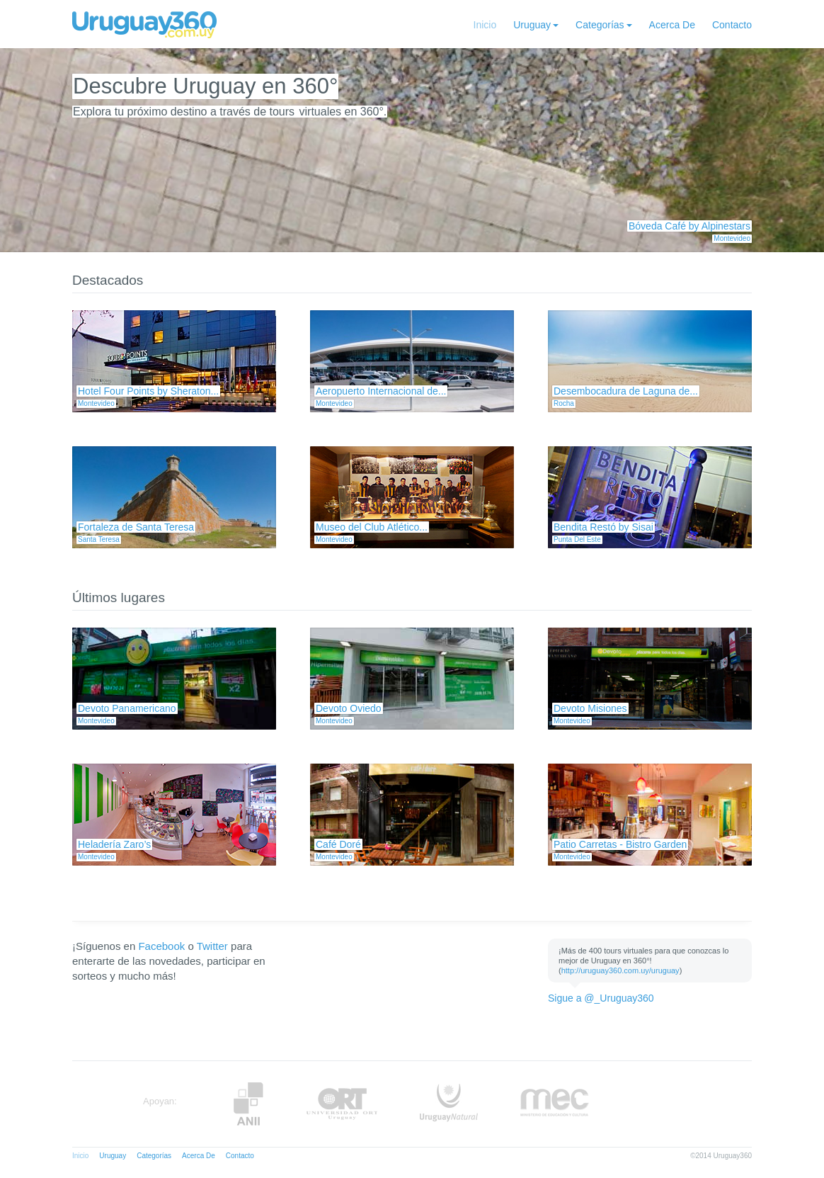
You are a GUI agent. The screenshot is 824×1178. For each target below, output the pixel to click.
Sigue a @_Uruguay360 (601, 998)
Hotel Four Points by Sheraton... (148, 391)
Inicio (485, 24)
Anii (248, 1104)
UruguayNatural (449, 1104)
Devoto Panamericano (127, 708)
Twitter (212, 946)
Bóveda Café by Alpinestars (689, 226)
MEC (554, 1104)
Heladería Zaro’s (114, 844)
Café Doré (338, 844)
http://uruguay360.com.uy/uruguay (620, 970)
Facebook (161, 946)
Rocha (564, 403)
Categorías (600, 24)
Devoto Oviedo (349, 708)
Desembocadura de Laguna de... (626, 391)
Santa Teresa (99, 539)
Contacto (732, 24)
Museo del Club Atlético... (372, 527)
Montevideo (732, 238)
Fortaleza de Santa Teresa (136, 527)
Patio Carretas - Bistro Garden (620, 844)
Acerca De (672, 24)
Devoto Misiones (590, 708)
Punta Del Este (577, 539)
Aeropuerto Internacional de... (381, 391)
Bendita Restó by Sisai (603, 527)
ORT (341, 1104)
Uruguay (532, 24)
